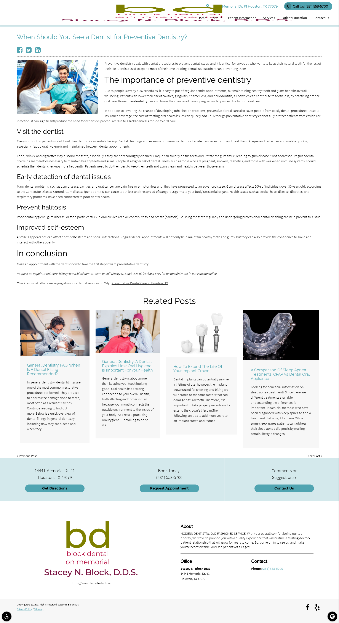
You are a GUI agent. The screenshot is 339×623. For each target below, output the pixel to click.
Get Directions (54, 488)
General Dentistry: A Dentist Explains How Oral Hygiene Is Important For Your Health (127, 365)
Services (269, 18)
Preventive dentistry (118, 63)
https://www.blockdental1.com (80, 273)
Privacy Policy (24, 609)
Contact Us (321, 18)
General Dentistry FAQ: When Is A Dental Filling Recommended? (53, 369)
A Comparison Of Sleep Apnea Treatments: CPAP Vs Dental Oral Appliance (280, 374)
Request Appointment (169, 488)
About (217, 18)
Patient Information (242, 18)
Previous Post (28, 456)
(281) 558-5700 (151, 273)
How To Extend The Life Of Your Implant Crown (197, 368)
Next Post (313, 456)
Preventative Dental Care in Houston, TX (140, 283)
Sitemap (38, 609)
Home (202, 18)
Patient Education (294, 18)
